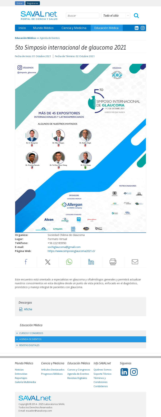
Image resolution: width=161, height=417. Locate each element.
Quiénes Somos (102, 369)
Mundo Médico (43, 28)
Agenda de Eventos (50, 38)
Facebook (25, 262)
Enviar (135, 262)
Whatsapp (69, 262)
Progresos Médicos (52, 373)
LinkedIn (91, 262)
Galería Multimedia (25, 382)
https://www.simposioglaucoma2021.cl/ (71, 251)
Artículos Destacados (52, 369)
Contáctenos (101, 386)
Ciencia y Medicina (74, 28)
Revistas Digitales (28, 345)
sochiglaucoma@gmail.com (64, 247)
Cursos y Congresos (30, 333)
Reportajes (21, 378)
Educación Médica (106, 28)
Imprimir (113, 262)
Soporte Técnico (102, 373)
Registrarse (32, 3)
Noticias (19, 369)
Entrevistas (21, 373)
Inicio (22, 28)
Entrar (20, 3)
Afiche (28, 309)
